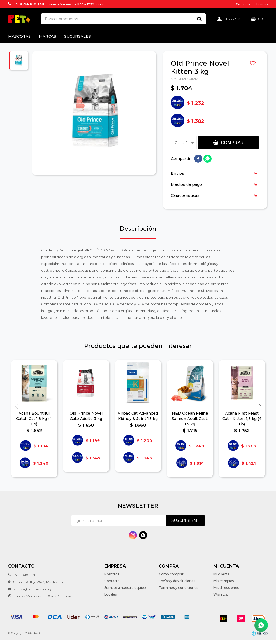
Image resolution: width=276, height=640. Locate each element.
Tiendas (262, 4)
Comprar (232, 142)
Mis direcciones (226, 588)
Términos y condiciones (178, 588)
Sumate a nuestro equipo (125, 588)
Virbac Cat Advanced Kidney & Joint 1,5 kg (138, 416)
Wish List (220, 594)
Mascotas (19, 36)
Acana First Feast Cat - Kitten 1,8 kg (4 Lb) (241, 418)
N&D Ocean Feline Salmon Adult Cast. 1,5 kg (190, 418)
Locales (110, 594)
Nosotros (111, 574)
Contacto (243, 4)
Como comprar (171, 574)
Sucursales (77, 36)
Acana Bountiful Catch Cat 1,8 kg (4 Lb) (34, 418)
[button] (259, 406)
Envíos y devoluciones (177, 581)
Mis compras (223, 581)
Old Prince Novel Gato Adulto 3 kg (86, 416)
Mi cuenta (221, 574)
